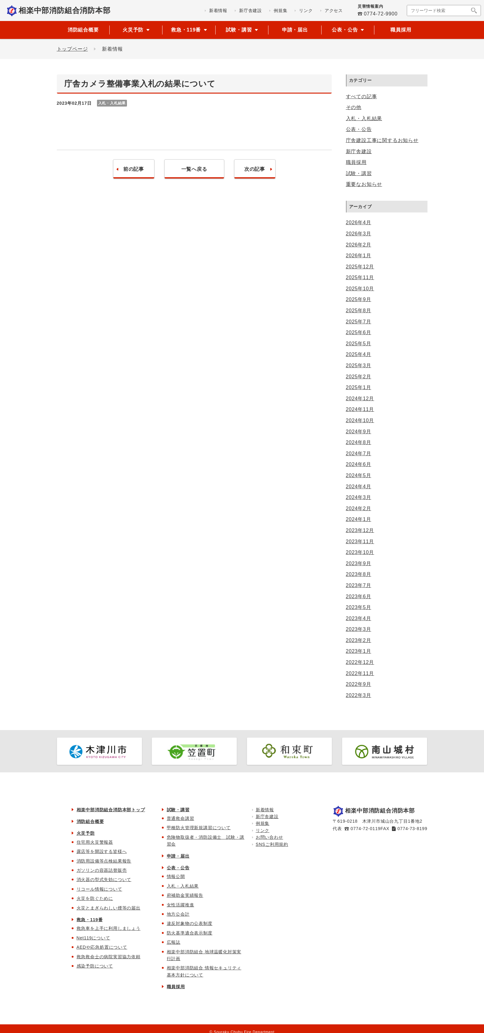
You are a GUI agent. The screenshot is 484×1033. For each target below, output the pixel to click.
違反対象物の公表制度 (190, 923)
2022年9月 (358, 684)
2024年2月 (358, 508)
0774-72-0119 (366, 828)
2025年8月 (358, 310)
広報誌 (173, 942)
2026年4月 (358, 222)
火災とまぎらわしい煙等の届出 (109, 907)
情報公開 (176, 876)
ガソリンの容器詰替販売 (102, 870)
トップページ (72, 49)
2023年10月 (360, 552)
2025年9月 (358, 299)
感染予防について (95, 966)
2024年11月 (360, 409)
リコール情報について (99, 889)
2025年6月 (358, 332)
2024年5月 (358, 475)
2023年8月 (358, 574)
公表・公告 (359, 129)
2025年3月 (358, 365)
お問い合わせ (269, 837)
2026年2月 (358, 244)
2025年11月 (360, 277)
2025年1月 (358, 387)
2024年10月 (360, 420)
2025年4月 (358, 354)
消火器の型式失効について (104, 879)
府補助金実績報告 (185, 895)
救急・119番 (90, 919)
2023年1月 (358, 651)
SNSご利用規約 (272, 844)
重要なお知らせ (364, 184)
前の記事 (133, 169)
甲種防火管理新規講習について (199, 827)
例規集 (262, 823)
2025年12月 (360, 266)
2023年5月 (358, 607)
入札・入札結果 (364, 118)
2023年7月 (358, 585)
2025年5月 (358, 343)
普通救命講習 (180, 818)
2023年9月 (358, 563)
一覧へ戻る (194, 169)
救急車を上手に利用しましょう (109, 928)
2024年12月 (360, 398)
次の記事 (254, 169)
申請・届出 (295, 29)
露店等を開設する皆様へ (102, 851)
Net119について (93, 937)
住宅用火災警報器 (95, 842)
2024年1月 (358, 519)
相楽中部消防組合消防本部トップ (111, 809)
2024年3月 (358, 497)
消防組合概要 (83, 29)
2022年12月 (360, 662)
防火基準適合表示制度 (190, 932)
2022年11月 (360, 673)
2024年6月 (358, 464)
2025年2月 (358, 376)
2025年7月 (358, 321)
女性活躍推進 (180, 904)
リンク (262, 830)
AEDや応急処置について (102, 947)
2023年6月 (358, 596)
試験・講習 (359, 173)
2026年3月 (358, 233)
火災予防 (86, 833)
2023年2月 (358, 640)
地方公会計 (178, 914)
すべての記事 (361, 96)
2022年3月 (358, 695)
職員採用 (400, 29)
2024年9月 (358, 431)
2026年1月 (358, 255)
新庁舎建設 (359, 151)
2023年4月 (358, 618)
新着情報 (265, 809)
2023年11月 (360, 541)
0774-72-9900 (381, 13)
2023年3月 (358, 629)
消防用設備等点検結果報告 (104, 861)
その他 (353, 107)
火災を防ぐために (95, 898)
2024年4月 (358, 486)
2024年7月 (358, 453)
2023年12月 (360, 530)
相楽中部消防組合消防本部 (65, 10)
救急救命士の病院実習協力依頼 (109, 956)
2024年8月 (358, 442)
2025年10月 (360, 288)
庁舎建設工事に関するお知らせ (382, 140)
